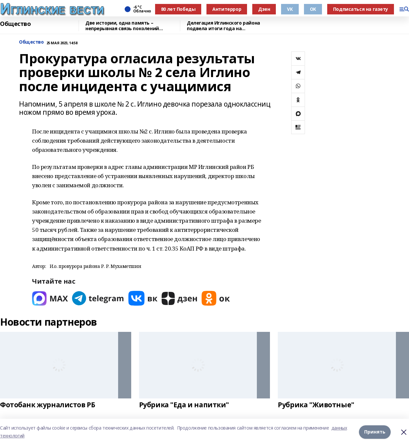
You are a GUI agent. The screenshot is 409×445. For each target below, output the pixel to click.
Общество (15, 24)
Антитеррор (226, 9)
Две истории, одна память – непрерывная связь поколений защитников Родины (122, 25)
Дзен (264, 9)
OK (313, 9)
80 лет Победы (178, 9)
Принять (374, 432)
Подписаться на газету (360, 9)
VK (290, 9)
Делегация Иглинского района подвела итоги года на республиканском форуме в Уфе (225, 25)
